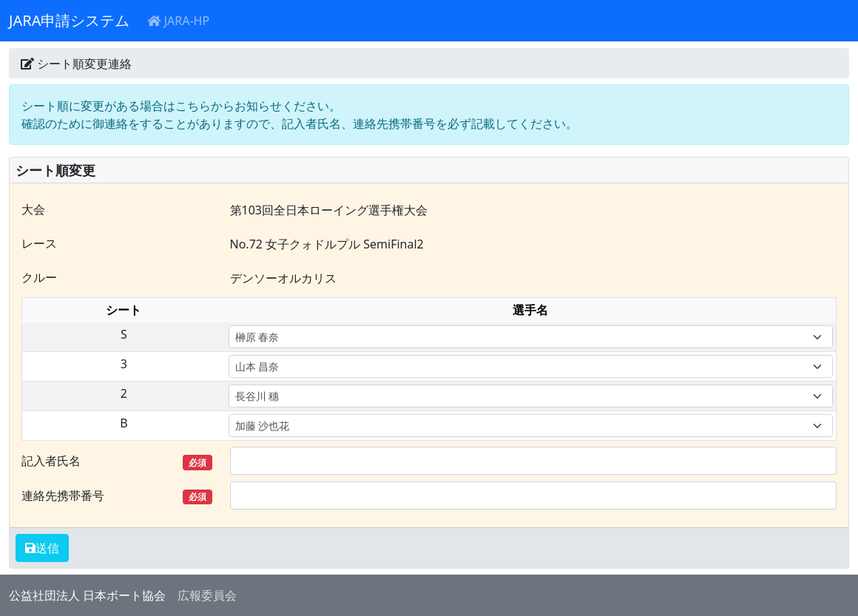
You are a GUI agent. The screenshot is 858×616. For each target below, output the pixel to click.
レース (39, 243)
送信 (47, 548)
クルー (39, 277)
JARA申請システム (69, 20)
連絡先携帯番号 (116, 495)
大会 (33, 209)
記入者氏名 (116, 461)
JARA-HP (178, 21)
